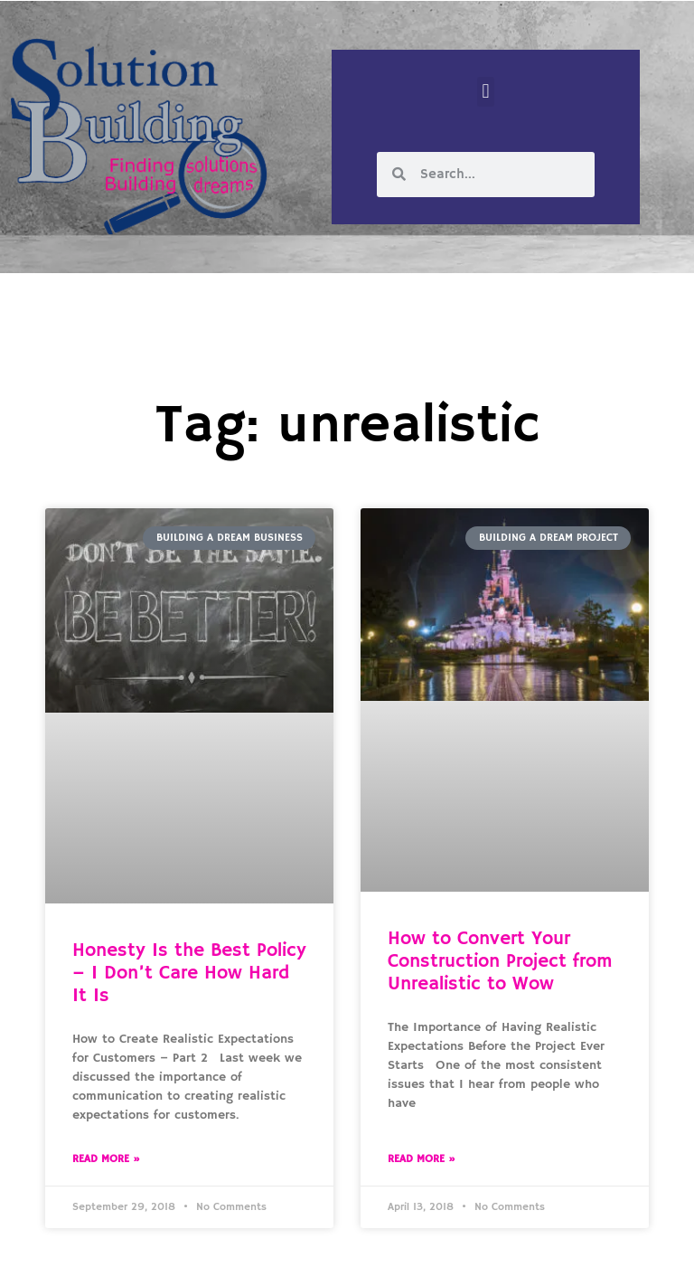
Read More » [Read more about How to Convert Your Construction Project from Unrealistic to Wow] (421, 1159)
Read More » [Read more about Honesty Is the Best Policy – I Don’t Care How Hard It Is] (106, 1159)
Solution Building (259, 1257)
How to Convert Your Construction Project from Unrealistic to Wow (500, 961)
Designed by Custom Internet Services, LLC (471, 1257)
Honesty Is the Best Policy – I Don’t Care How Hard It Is (189, 973)
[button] (485, 92)
